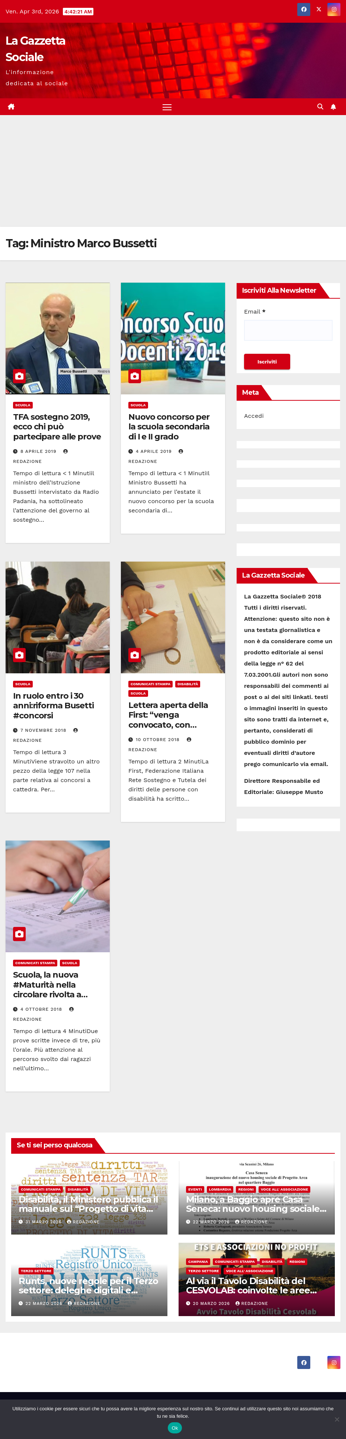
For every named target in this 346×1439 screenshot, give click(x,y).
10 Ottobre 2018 (159, 740)
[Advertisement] (173, 171)
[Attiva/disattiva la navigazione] (167, 107)
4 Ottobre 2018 (42, 1009)
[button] (320, 106)
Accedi (254, 416)
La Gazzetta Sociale (64, 1356)
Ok (175, 1428)
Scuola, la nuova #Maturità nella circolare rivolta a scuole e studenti (47, 990)
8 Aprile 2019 (39, 451)
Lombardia (220, 1190)
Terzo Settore (36, 1271)
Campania (198, 1261)
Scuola (23, 405)
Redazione (83, 1222)
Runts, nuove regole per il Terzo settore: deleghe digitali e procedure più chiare (88, 1290)
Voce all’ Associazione (284, 1190)
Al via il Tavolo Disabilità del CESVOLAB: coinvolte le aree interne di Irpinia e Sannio (248, 1290)
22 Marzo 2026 (212, 1222)
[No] (336, 1419)
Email (255, 311)
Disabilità (187, 684)
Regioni (246, 1190)
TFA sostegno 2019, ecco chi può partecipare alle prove (57, 427)
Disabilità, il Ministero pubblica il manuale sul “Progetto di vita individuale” (88, 1209)
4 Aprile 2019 (155, 451)
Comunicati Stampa (150, 684)
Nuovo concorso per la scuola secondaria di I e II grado (168, 427)
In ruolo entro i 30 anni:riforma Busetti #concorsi (53, 706)
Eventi (195, 1190)
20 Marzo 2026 (212, 1304)
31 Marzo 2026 (44, 1222)
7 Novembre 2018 (44, 730)
